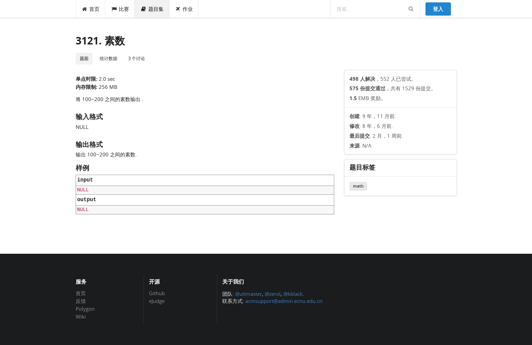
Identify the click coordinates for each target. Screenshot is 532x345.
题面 (84, 58)
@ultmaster (248, 293)
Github (157, 293)
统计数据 (108, 58)
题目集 (152, 8)
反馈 (81, 301)
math (358, 186)
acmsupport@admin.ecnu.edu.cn (283, 301)
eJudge (157, 301)
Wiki (81, 316)
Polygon (85, 308)
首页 (91, 8)
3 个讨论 (136, 58)
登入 (438, 8)
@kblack (293, 293)
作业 (184, 8)
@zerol (273, 293)
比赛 (120, 8)
